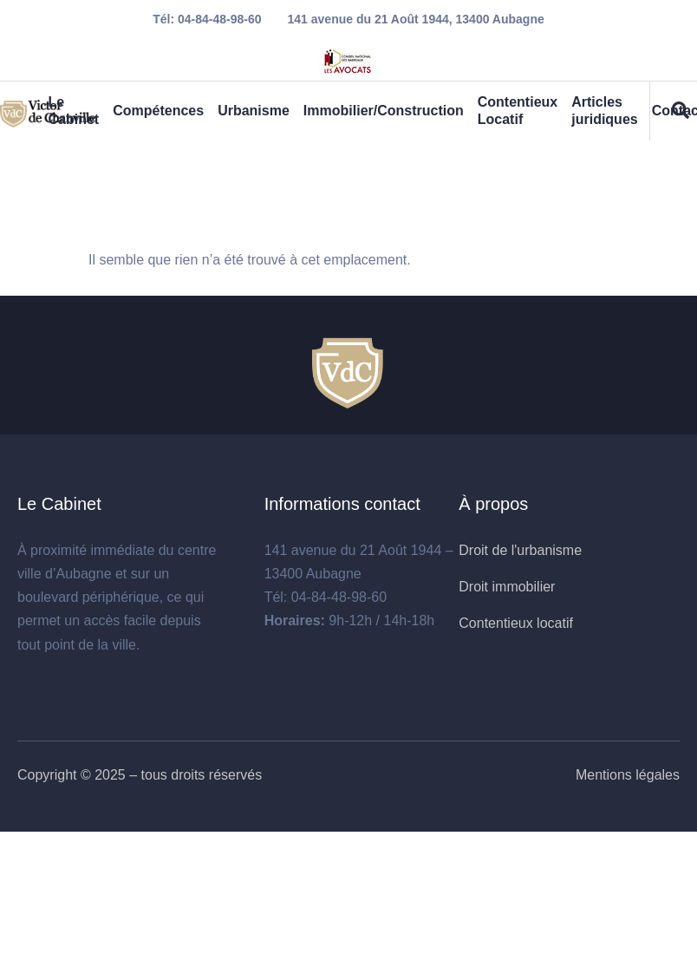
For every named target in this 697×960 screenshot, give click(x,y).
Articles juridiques (604, 111)
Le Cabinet (73, 111)
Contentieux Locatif (517, 111)
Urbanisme (254, 110)
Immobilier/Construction (383, 110)
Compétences (158, 110)
